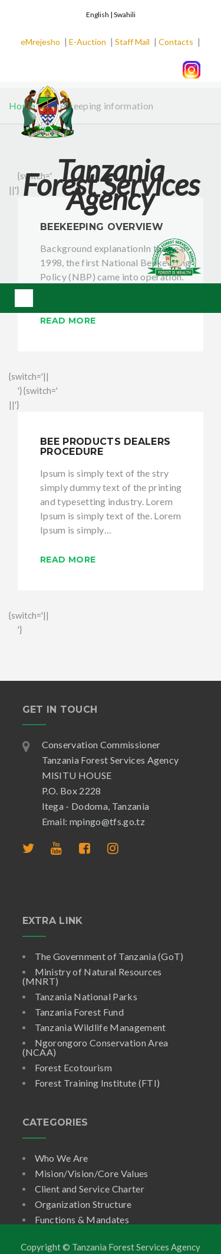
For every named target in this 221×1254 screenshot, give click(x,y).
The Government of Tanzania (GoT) (109, 956)
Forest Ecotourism (73, 1067)
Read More (67, 320)
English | (100, 14)
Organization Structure (83, 1204)
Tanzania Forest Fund (79, 1011)
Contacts (176, 42)
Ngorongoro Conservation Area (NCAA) (95, 1047)
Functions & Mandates (82, 1219)
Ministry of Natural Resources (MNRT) (92, 976)
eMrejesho (40, 42)
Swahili (125, 14)
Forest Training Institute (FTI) (97, 1082)
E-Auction (87, 42)
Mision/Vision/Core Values (92, 1173)
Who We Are (61, 1157)
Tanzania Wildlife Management (100, 1027)
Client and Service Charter (89, 1188)
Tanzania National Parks (86, 996)
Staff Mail (132, 42)
